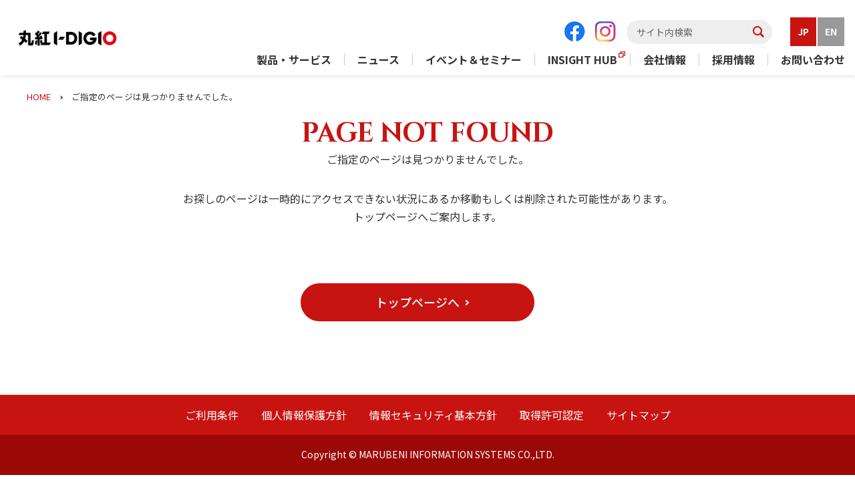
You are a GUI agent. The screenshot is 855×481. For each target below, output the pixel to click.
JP (803, 31)
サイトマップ (639, 415)
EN (831, 31)
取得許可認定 (552, 415)
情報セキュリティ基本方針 (433, 415)
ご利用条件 (211, 415)
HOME (39, 96)
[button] (417, 302)
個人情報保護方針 (304, 415)
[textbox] (699, 32)
